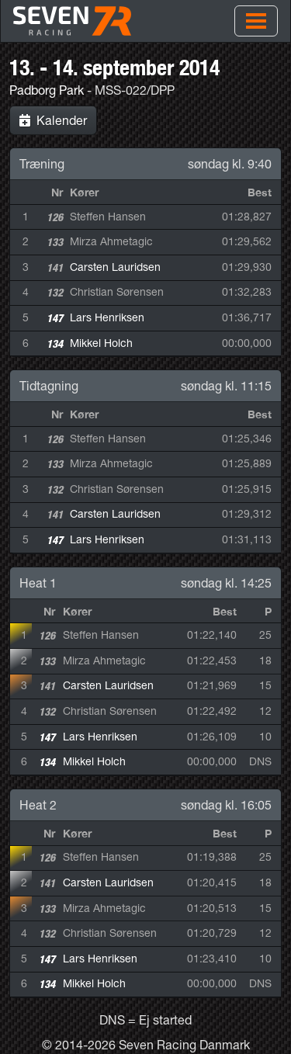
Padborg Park (46, 90)
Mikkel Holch (101, 343)
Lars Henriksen (107, 317)
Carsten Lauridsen (115, 267)
